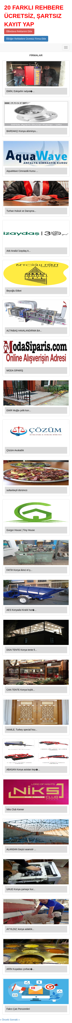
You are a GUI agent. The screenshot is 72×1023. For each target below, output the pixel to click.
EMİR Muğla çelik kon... (18, 410)
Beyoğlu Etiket (14, 290)
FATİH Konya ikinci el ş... (19, 570)
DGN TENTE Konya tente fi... (21, 649)
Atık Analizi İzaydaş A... (18, 250)
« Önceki (5, 1019)
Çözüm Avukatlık (15, 450)
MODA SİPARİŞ (14, 370)
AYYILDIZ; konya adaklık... (20, 929)
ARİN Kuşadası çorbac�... (20, 969)
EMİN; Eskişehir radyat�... (20, 91)
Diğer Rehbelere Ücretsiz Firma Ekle (26, 38)
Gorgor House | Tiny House (20, 530)
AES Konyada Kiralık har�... (21, 610)
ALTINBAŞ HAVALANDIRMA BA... (24, 330)
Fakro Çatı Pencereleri (18, 1009)
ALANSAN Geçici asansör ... (21, 849)
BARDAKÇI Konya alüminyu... (22, 131)
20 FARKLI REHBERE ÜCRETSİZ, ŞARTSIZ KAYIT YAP (34, 15)
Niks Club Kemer (15, 809)
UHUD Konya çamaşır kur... (20, 889)
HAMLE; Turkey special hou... (21, 729)
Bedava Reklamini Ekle (19, 31)
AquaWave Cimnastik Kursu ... (22, 171)
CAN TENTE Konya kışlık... (20, 689)
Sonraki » (15, 1019)
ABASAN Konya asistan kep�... (23, 769)
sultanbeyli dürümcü (16, 490)
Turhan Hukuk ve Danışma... (21, 211)
